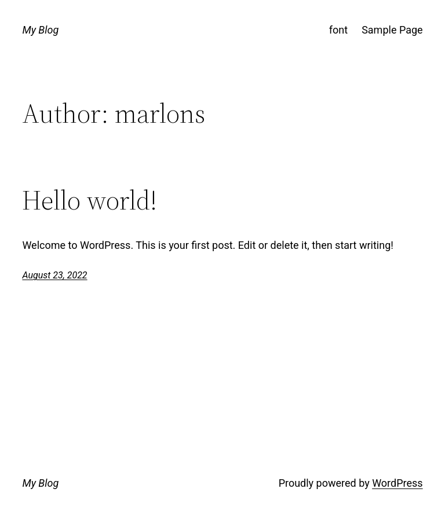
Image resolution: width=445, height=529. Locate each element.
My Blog (40, 30)
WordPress (397, 483)
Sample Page (392, 30)
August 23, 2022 (54, 275)
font (338, 30)
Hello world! (89, 200)
